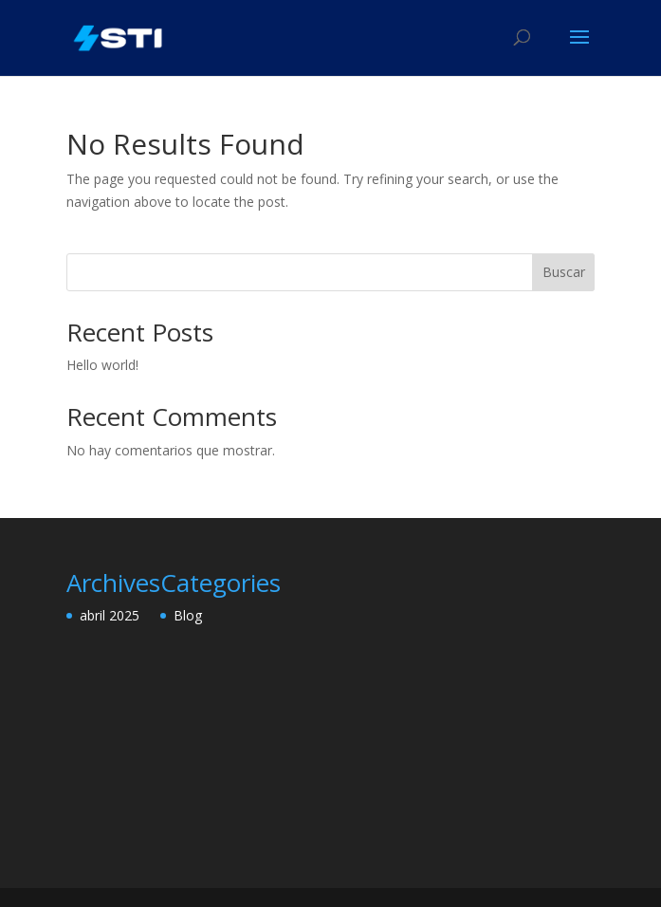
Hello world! (102, 365)
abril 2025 (109, 615)
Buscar (563, 272)
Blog (188, 615)
